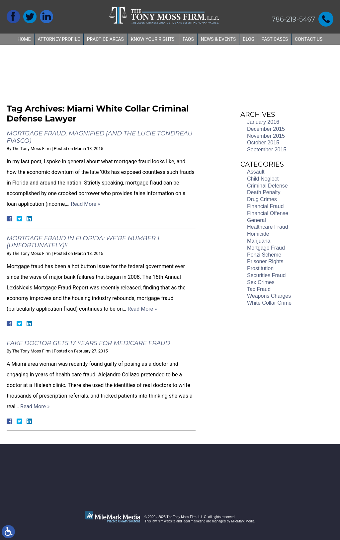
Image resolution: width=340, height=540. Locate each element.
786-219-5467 (293, 19)
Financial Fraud (265, 206)
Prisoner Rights (265, 261)
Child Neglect (263, 179)
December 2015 (266, 129)
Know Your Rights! (153, 39)
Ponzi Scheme (264, 255)
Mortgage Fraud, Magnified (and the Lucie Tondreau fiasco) (99, 137)
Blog (248, 39)
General (256, 220)
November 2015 (266, 136)
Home (24, 39)
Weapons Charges (269, 296)
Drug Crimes (262, 199)
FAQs (188, 39)
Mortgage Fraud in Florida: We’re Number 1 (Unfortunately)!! (83, 242)
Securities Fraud (266, 275)
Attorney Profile (59, 39)
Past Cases (274, 39)
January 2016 (263, 122)
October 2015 (263, 142)
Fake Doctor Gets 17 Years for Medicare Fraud (88, 343)
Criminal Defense (267, 186)
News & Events (218, 39)
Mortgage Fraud (266, 248)
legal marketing (194, 521)
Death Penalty (264, 192)
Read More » (85, 204)
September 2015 (266, 149)
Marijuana (258, 241)
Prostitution (260, 268)
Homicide (258, 234)
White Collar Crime (269, 303)
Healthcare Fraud (267, 227)
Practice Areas (105, 39)
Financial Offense (267, 213)
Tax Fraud (259, 289)
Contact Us (308, 39)
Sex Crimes (261, 282)
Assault (255, 172)
